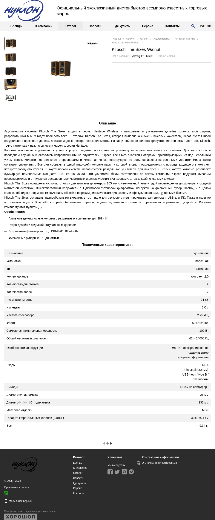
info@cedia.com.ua (166, 462)
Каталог (70, 26)
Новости (95, 26)
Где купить (122, 26)
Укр (209, 25)
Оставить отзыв (166, 56)
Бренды (17, 26)
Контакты (172, 26)
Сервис (147, 26)
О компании (43, 26)
